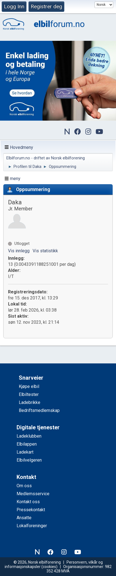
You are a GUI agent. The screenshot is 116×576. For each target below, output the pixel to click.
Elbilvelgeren (29, 460)
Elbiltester (29, 394)
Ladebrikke (29, 402)
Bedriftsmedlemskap (39, 410)
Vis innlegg (19, 250)
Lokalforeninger (32, 525)
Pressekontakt (31, 509)
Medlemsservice (33, 493)
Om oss (24, 485)
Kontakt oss (28, 501)
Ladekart (25, 452)
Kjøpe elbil (29, 386)
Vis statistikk (45, 250)
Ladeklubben (29, 436)
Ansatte (24, 517)
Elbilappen (27, 444)
